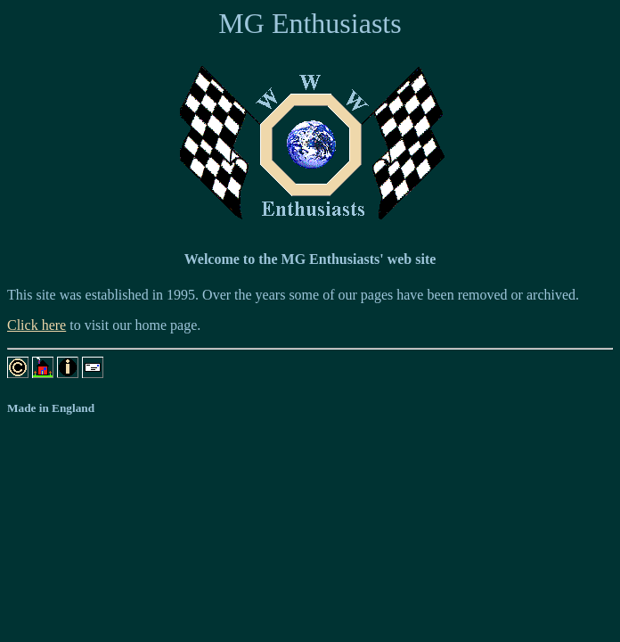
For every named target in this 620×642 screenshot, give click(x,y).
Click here (36, 325)
